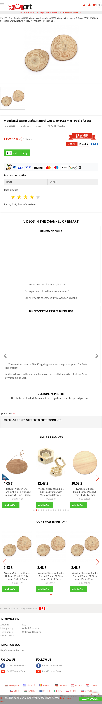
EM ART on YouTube (12, 672)
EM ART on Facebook (13, 666)
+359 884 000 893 (72, 12)
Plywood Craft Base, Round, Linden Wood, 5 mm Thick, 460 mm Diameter (85, 492)
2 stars (19, 197)
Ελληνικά (29, 685)
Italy (58, 691)
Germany (61, 685)
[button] (34, 510)
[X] (2, 698)
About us (4, 625)
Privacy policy (6, 628)
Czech (14, 691)
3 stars (26, 197)
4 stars (32, 197)
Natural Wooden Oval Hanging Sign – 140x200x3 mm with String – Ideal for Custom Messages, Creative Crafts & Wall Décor (17, 492)
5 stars (38, 197)
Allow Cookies (90, 698)
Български (12, 685)
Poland (71, 691)
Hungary (29, 691)
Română (45, 685)
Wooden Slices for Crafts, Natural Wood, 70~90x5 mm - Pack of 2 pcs (17, 576)
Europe (44, 691)
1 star (13, 197)
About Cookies (7, 636)
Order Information (30, 628)
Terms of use (6, 632)
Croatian (91, 685)
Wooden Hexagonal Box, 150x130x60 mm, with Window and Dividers (51, 492)
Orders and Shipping (31, 632)
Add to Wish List (56, 126)
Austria (76, 685)
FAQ (24, 625)
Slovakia (86, 691)
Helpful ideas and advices (12, 650)
